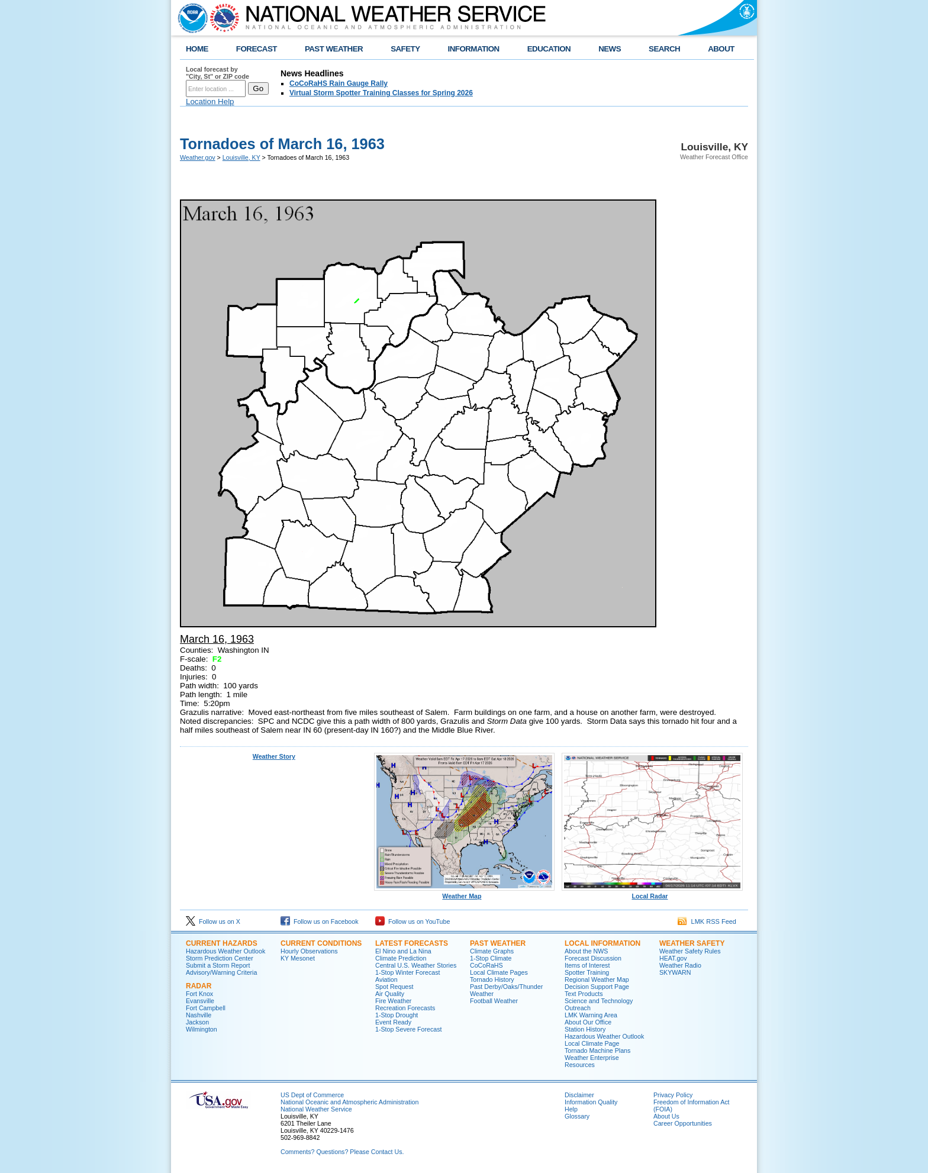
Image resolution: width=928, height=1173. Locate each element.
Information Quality (591, 1102)
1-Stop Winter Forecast (407, 972)
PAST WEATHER (334, 48)
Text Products (584, 993)
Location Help (210, 101)
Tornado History (492, 979)
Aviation (386, 979)
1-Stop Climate (490, 958)
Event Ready (393, 1022)
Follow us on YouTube (412, 921)
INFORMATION (474, 48)
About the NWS (586, 951)
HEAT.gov (673, 958)
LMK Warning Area (591, 1015)
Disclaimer (579, 1094)
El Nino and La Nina (403, 951)
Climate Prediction (400, 958)
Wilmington (201, 1029)
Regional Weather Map (597, 979)
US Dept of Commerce (312, 1094)
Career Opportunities (682, 1123)
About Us (666, 1116)
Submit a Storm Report (218, 965)
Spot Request (394, 986)
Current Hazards (221, 943)
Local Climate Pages (499, 972)
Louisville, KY (241, 157)
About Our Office (588, 1022)
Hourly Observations (309, 951)
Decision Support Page (597, 986)
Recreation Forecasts (405, 1007)
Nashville (198, 1015)
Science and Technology (599, 1000)
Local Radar (652, 893)
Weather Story (274, 756)
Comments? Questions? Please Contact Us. (342, 1151)
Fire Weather (393, 1000)
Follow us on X (213, 921)
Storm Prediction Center (219, 958)
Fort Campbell (205, 1007)
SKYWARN (675, 972)
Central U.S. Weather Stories (415, 965)
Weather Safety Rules (689, 951)
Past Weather (498, 943)
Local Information (602, 943)
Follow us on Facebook (320, 921)
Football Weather (494, 1000)
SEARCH (664, 48)
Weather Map (464, 893)
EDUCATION (549, 48)
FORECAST (256, 48)
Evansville (200, 1000)
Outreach (578, 1007)
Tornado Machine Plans (597, 1050)
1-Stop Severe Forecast (408, 1029)
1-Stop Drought (396, 1015)
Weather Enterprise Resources (592, 1061)
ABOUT (721, 48)
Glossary (577, 1116)
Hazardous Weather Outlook (225, 951)
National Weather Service (316, 1109)
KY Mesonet (298, 958)
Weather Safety (691, 943)
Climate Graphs (492, 951)
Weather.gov (197, 157)
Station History (585, 1029)
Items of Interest (587, 965)
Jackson (197, 1022)
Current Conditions (321, 943)
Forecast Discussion (593, 958)
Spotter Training (587, 972)
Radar (198, 986)
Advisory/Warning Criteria (221, 972)
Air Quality (389, 993)
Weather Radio (680, 965)
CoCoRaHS (486, 965)
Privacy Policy (672, 1094)
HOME (197, 48)
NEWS (609, 48)
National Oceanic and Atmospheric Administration (349, 1102)
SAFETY (405, 48)
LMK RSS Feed (707, 921)
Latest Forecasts (411, 943)
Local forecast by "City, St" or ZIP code (217, 73)
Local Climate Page (592, 1043)
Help (571, 1109)
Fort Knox (199, 993)
